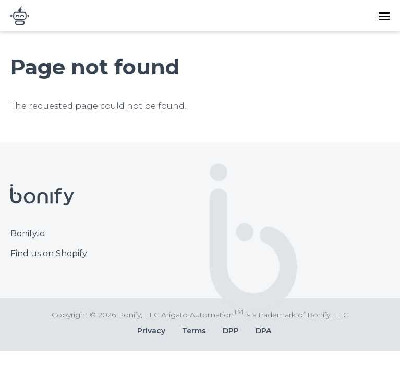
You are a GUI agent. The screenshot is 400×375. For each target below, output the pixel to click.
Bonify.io (27, 234)
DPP (231, 330)
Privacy (151, 330)
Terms (194, 330)
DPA (263, 330)
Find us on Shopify (48, 253)
